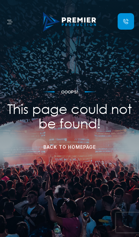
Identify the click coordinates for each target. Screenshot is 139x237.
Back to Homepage (69, 147)
